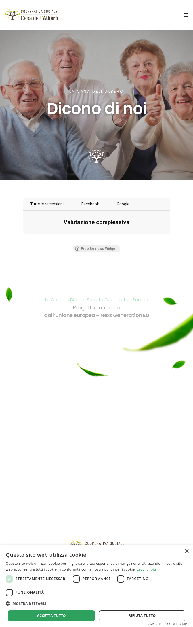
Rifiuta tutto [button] (142, 615)
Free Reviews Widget (95, 248)
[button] (96, 603)
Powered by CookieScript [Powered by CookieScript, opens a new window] (167, 624)
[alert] (96, 586)
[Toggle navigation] (185, 15)
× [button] (186, 551)
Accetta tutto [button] (51, 615)
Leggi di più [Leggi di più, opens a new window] (146, 569)
